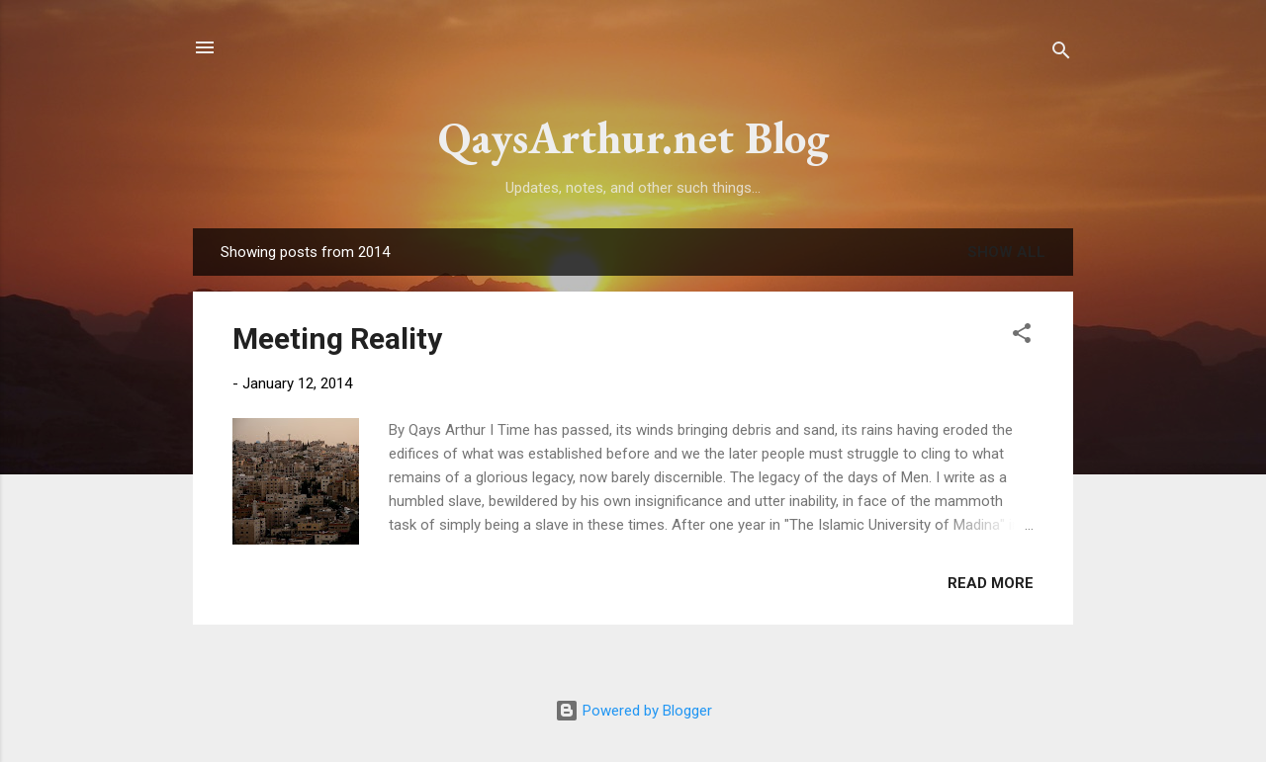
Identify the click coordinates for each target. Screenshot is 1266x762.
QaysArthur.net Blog (633, 137)
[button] (1022, 336)
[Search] (1061, 54)
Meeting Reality (337, 338)
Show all (1006, 252)
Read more (991, 583)
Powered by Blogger (633, 711)
